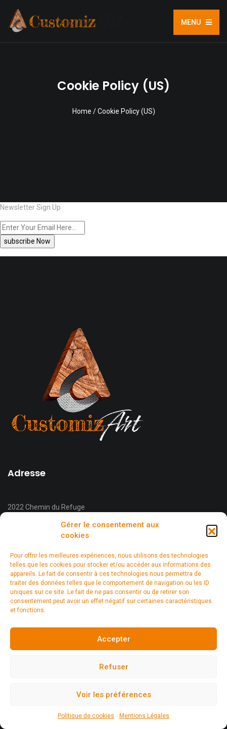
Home (82, 111)
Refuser (113, 666)
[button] (212, 530)
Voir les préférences (113, 694)
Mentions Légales (144, 715)
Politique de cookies (86, 715)
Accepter (113, 639)
